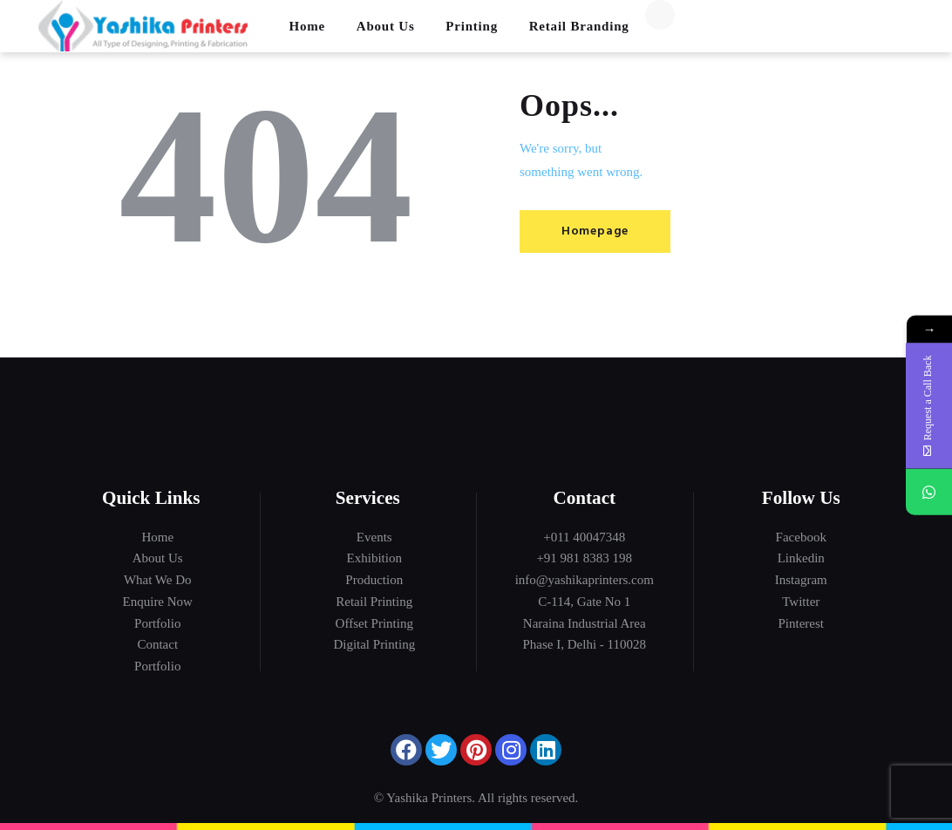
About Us (158, 558)
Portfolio (157, 623)
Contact (157, 644)
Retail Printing (374, 602)
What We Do (158, 580)
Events (374, 537)
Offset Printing (374, 623)
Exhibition (374, 558)
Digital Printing (374, 644)
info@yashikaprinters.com (584, 580)
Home (157, 537)
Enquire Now (158, 602)
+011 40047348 (584, 537)
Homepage (596, 231)
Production (374, 580)
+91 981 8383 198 (584, 558)
